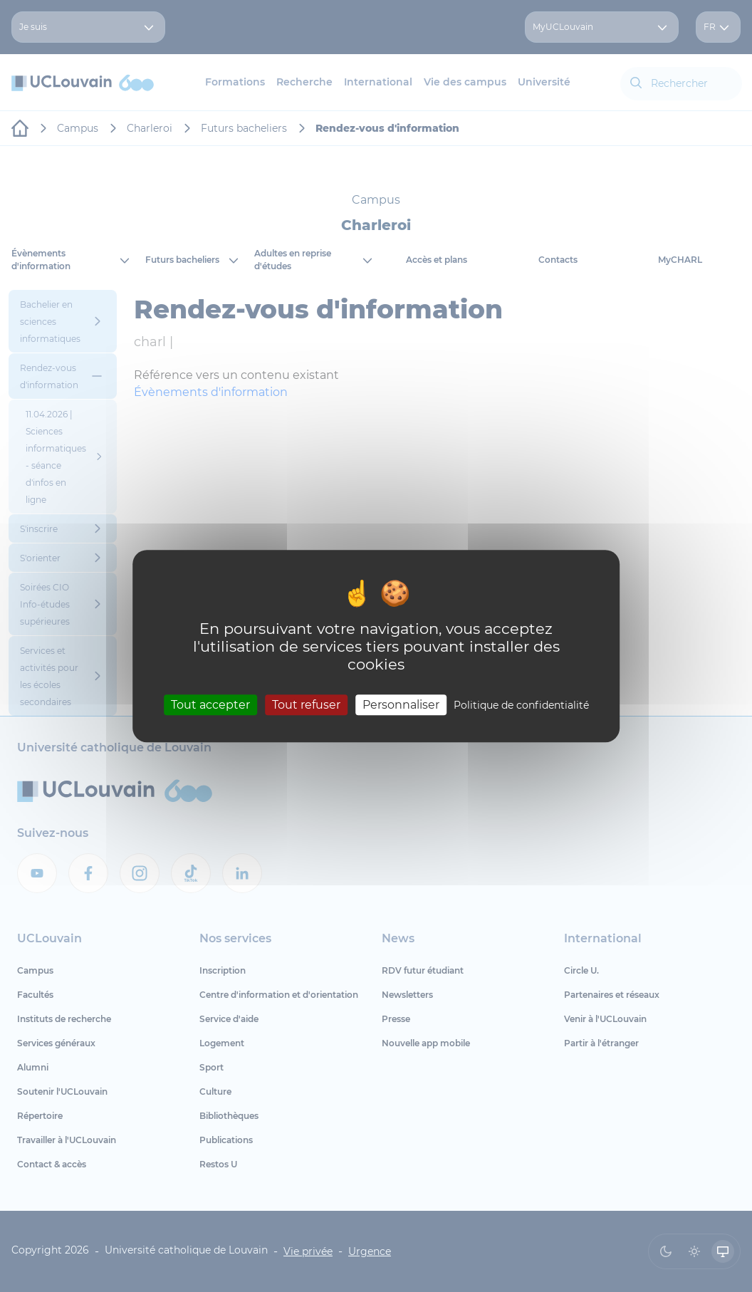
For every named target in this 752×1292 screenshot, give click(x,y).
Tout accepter (210, 705)
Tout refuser (306, 705)
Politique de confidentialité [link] (521, 705)
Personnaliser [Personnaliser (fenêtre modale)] (400, 705)
